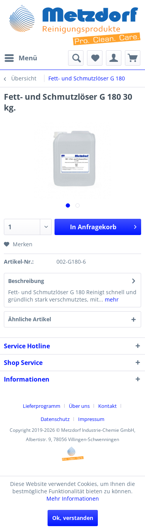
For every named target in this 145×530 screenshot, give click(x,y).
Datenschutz (55, 419)
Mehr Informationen (72, 498)
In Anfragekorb (103, 226)
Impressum (91, 419)
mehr (111, 299)
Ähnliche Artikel (29, 319)
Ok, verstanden (72, 517)
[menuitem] (20, 58)
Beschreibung (26, 281)
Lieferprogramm (41, 405)
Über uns (79, 405)
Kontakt (107, 405)
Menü (21, 57)
